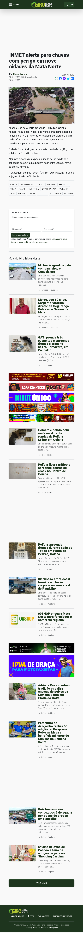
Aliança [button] (13, 185)
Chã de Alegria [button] (26, 185)
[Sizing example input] (71, 5)
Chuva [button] (12, 194)
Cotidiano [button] (51, 185)
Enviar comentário (20, 236)
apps (31, 917)
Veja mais (41, 884)
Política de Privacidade (62, 917)
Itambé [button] (22, 190)
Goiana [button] (13, 190)
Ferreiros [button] (64, 185)
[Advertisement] (41, 31)
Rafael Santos (20, 75)
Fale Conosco (43, 917)
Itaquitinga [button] (33, 190)
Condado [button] (40, 185)
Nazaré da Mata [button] (49, 190)
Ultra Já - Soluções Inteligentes (45, 928)
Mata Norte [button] (55, 194)
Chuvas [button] (21, 194)
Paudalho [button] (63, 190)
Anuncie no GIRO (17, 917)
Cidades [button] (31, 194)
